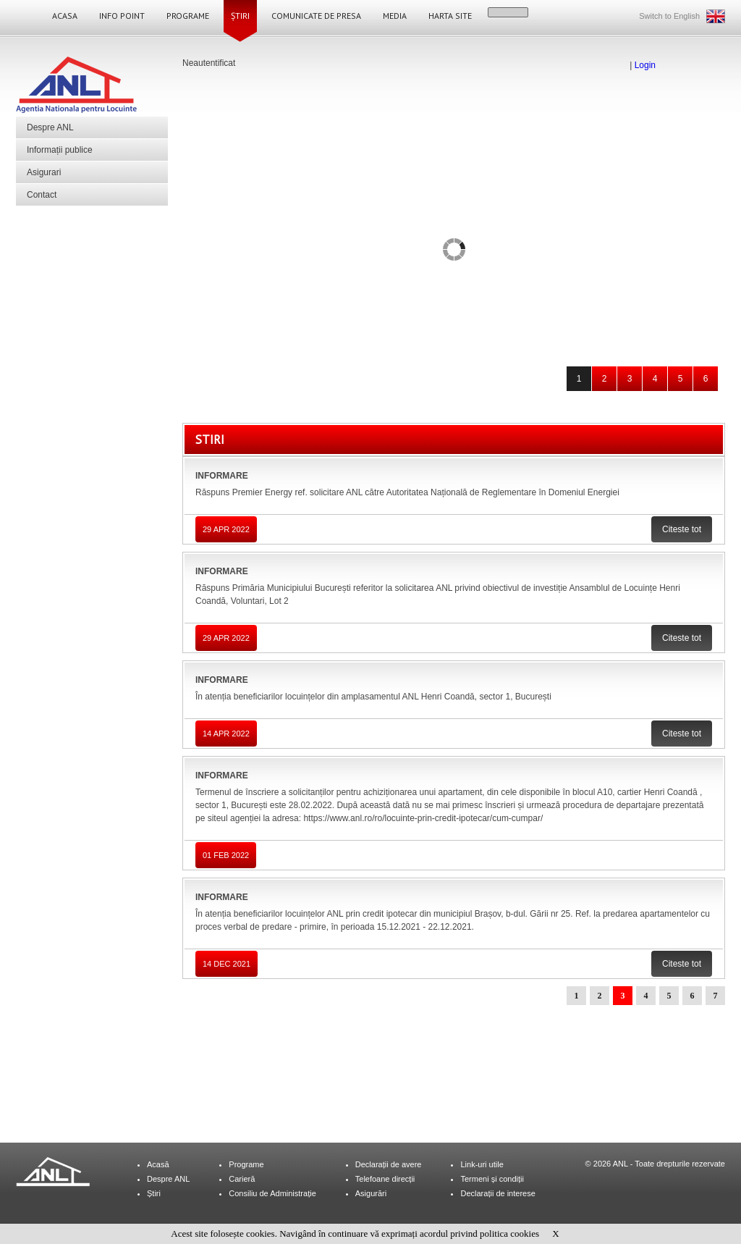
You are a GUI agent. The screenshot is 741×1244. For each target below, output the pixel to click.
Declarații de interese (497, 1193)
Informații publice (60, 150)
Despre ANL (50, 127)
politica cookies (509, 1233)
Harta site (450, 15)
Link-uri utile (481, 1164)
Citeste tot (681, 529)
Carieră (242, 1178)
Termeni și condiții (491, 1178)
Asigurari (44, 172)
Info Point (122, 15)
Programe (187, 15)
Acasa (64, 15)
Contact (41, 195)
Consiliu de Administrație (272, 1193)
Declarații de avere (388, 1164)
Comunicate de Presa (316, 15)
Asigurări (370, 1193)
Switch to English (669, 16)
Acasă (158, 1164)
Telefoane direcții (385, 1178)
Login (645, 65)
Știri (240, 15)
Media (395, 15)
